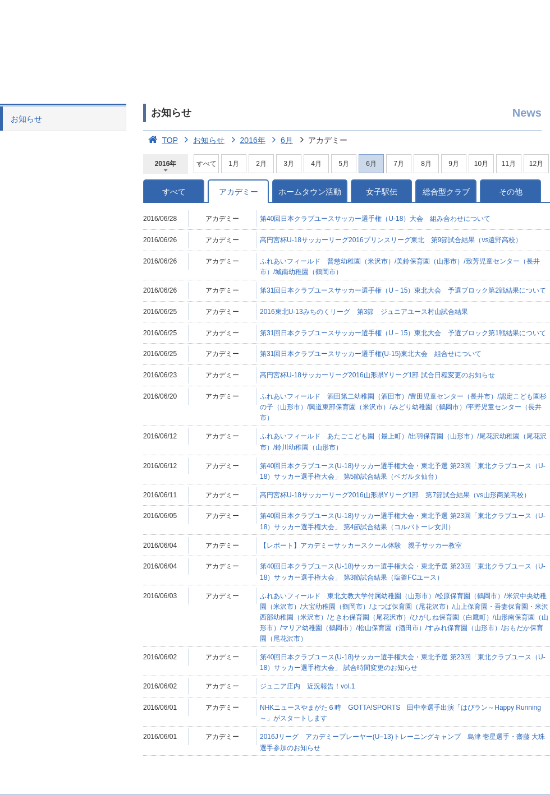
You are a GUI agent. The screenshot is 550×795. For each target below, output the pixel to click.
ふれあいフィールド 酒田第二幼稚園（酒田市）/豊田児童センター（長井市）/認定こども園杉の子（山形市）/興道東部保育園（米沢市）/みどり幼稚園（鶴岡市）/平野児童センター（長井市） (403, 407)
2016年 (246, 140)
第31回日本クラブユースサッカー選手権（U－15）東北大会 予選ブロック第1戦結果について (403, 333)
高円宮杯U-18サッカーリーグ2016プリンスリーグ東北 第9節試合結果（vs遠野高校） (391, 240)
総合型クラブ (446, 191)
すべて (206, 164)
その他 (510, 191)
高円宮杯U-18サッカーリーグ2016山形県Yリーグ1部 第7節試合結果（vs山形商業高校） (395, 495)
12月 (536, 164)
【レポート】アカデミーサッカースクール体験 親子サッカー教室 (361, 545)
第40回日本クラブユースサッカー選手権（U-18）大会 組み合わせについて (375, 219)
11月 (509, 164)
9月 (453, 164)
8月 (426, 164)
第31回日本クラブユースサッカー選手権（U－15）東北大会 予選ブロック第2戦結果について (403, 290)
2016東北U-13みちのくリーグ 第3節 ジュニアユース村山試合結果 (364, 312)
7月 (398, 164)
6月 (280, 140)
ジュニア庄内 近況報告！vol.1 (307, 686)
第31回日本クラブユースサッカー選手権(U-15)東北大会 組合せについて (371, 354)
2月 (261, 164)
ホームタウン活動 (309, 191)
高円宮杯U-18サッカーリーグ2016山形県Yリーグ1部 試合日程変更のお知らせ (377, 375)
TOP (160, 140)
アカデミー (238, 191)
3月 (288, 164)
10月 (481, 164)
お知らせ (26, 118)
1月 (233, 164)
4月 (316, 164)
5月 (343, 164)
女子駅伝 (381, 191)
